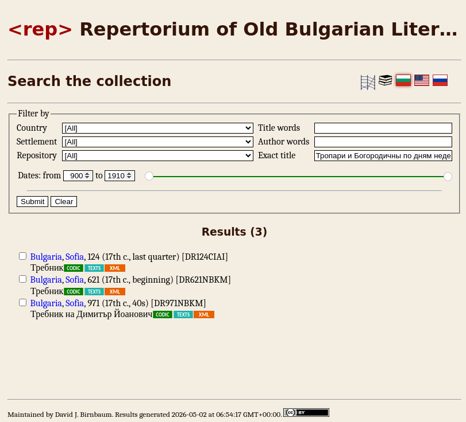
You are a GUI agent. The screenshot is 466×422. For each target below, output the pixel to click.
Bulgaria (46, 257)
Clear (64, 201)
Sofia (75, 257)
